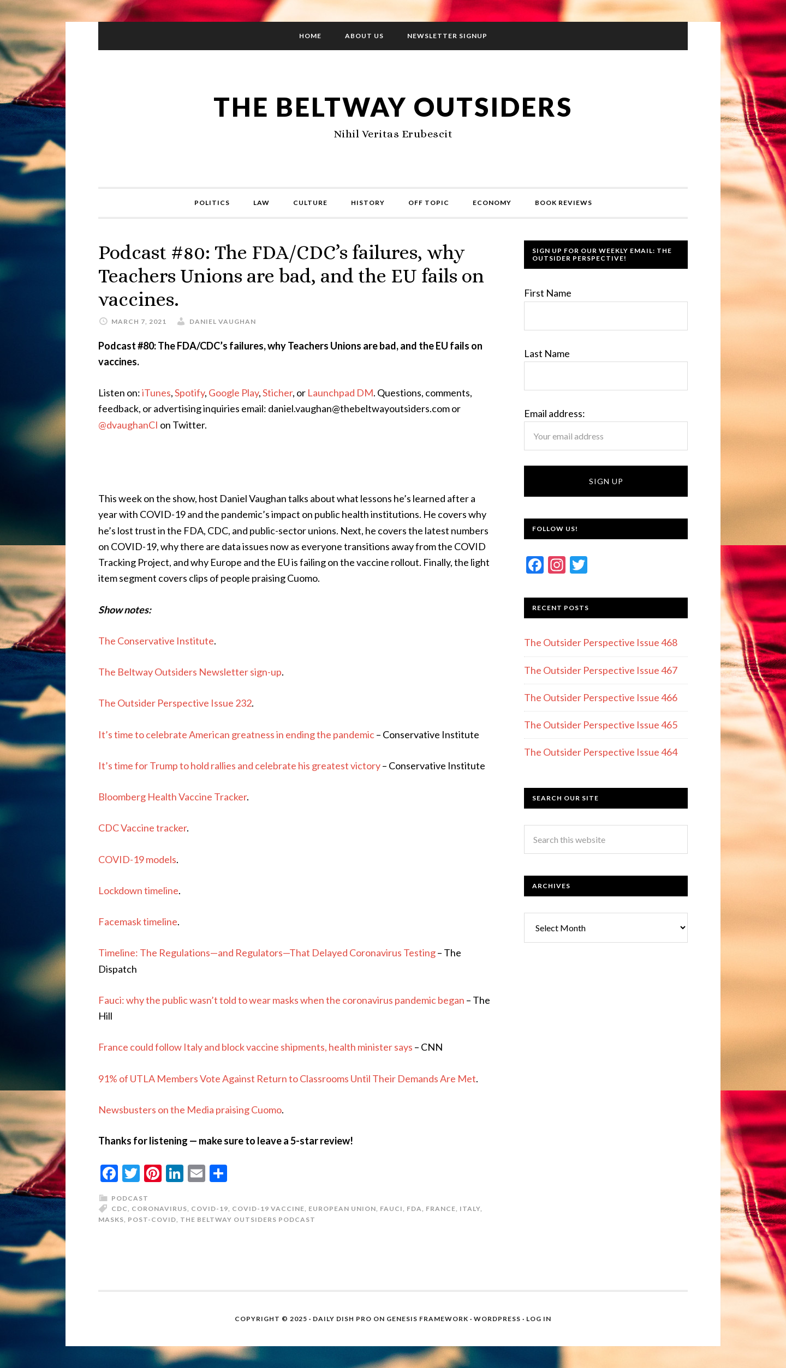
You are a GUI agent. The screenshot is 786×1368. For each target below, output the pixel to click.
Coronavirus (159, 1208)
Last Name (547, 353)
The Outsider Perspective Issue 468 (600, 642)
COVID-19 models (137, 859)
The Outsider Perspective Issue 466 (600, 697)
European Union (342, 1208)
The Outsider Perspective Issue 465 (600, 725)
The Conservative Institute (156, 641)
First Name (547, 293)
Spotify (190, 393)
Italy (470, 1208)
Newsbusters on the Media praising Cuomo (190, 1110)
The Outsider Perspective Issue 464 (600, 752)
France (441, 1208)
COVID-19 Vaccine (268, 1208)
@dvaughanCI (128, 425)
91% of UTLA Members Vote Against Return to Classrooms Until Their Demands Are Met (287, 1078)
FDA (414, 1208)
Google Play (234, 393)
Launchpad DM (340, 393)
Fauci (391, 1208)
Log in (538, 1319)
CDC (119, 1208)
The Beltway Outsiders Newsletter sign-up (190, 672)
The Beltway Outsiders (393, 106)
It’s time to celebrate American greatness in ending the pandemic (236, 734)
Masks (111, 1219)
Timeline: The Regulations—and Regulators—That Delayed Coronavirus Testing (267, 953)
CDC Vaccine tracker (142, 828)
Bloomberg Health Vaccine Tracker (172, 797)
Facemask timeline (137, 921)
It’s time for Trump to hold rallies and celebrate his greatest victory (239, 766)
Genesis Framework (427, 1319)
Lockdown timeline (138, 890)
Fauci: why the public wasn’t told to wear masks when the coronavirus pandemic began (281, 1000)
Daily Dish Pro (342, 1319)
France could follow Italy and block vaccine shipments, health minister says (255, 1047)
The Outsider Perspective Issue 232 (175, 703)
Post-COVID (152, 1219)
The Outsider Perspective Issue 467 (600, 670)
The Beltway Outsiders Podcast (247, 1219)
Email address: (554, 413)
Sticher (278, 393)
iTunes (156, 393)
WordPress (497, 1319)
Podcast (129, 1198)
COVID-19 (209, 1208)
